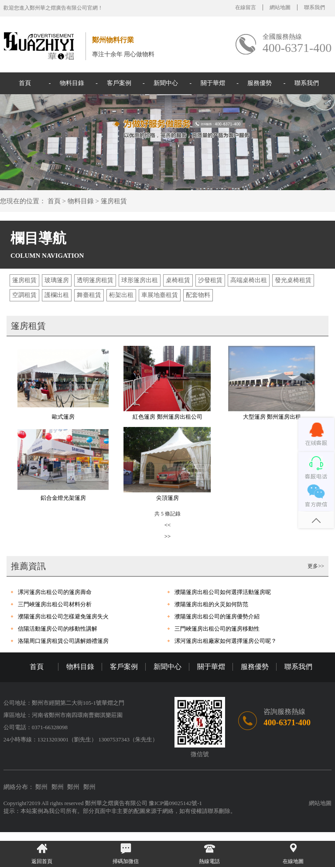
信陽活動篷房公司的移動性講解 (57, 628)
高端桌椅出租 (248, 280)
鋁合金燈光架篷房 (63, 498)
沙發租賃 (210, 280)
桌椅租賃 (178, 280)
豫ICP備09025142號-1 (175, 803)
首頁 (25, 83)
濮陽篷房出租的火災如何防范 (211, 604)
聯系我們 (314, 7)
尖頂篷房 (167, 498)
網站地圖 (280, 7)
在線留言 (245, 7)
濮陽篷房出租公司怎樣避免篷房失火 (63, 616)
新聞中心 (166, 83)
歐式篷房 (63, 416)
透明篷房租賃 (95, 280)
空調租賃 (24, 295)
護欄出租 (56, 295)
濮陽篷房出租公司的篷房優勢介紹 (217, 616)
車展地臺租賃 (159, 295)
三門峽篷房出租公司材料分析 (55, 604)
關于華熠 (213, 83)
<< (167, 525)
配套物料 (198, 295)
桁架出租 (121, 295)
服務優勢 (259, 83)
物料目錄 (72, 83)
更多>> (316, 566)
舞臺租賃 (89, 295)
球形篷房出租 (139, 280)
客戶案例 (119, 83)
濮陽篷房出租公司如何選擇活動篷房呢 (222, 592)
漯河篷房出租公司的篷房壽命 (55, 592)
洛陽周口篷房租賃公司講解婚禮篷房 (63, 641)
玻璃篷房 (56, 280)
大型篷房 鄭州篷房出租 (272, 416)
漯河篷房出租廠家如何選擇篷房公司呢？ (225, 641)
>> (167, 536)
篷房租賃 (114, 201)
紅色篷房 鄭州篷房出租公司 (167, 416)
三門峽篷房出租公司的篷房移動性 (217, 628)
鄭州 (41, 787)
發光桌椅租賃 (293, 280)
